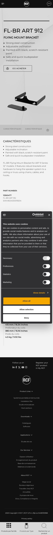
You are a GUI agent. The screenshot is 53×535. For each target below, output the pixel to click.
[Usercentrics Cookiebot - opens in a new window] (33, 215)
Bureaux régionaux (26, 485)
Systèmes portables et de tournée (27, 398)
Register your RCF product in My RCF (42, 365)
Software (26, 426)
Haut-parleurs (26, 408)
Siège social (26, 482)
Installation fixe (26, 401)
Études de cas (26, 442)
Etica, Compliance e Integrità (26, 499)
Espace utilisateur (26, 457)
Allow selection (26, 309)
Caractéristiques (12, 129)
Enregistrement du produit (26, 460)
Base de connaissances (26, 463)
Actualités (26, 492)
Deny (26, 318)
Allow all (26, 301)
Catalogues (26, 423)
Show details (39, 293)
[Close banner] (49, 215)
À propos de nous (26, 495)
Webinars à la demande (27, 467)
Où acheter (19, 68)
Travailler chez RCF (26, 489)
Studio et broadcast (26, 405)
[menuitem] (26, 518)
